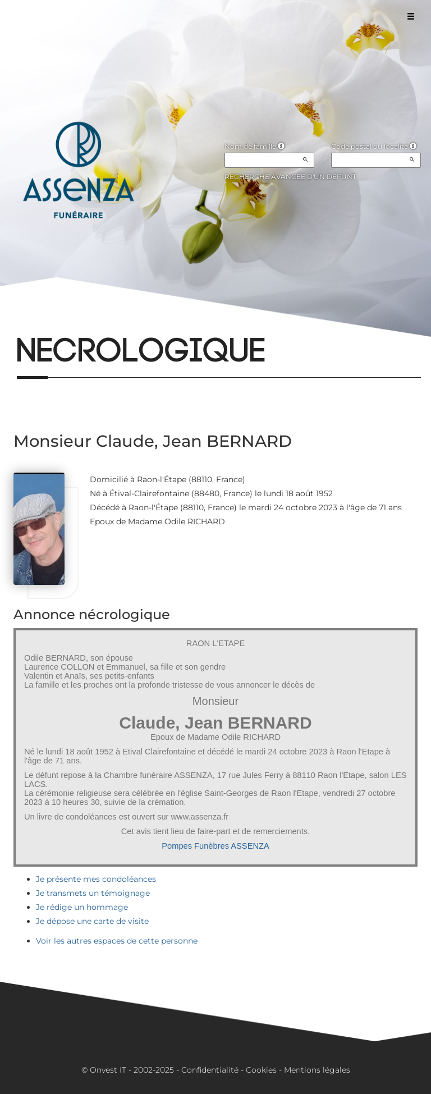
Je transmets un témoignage (93, 893)
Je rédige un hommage (82, 907)
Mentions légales (317, 1070)
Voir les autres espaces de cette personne (117, 941)
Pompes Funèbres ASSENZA (215, 845)
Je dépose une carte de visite (92, 921)
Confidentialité (210, 1070)
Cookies (261, 1070)
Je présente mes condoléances (96, 879)
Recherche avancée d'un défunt (290, 176)
